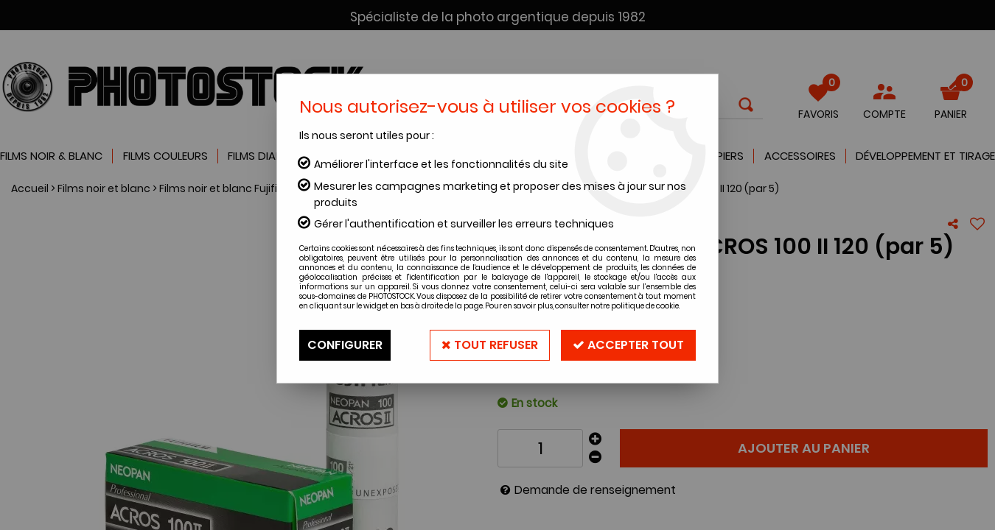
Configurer (345, 344)
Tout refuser (489, 344)
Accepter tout (628, 344)
